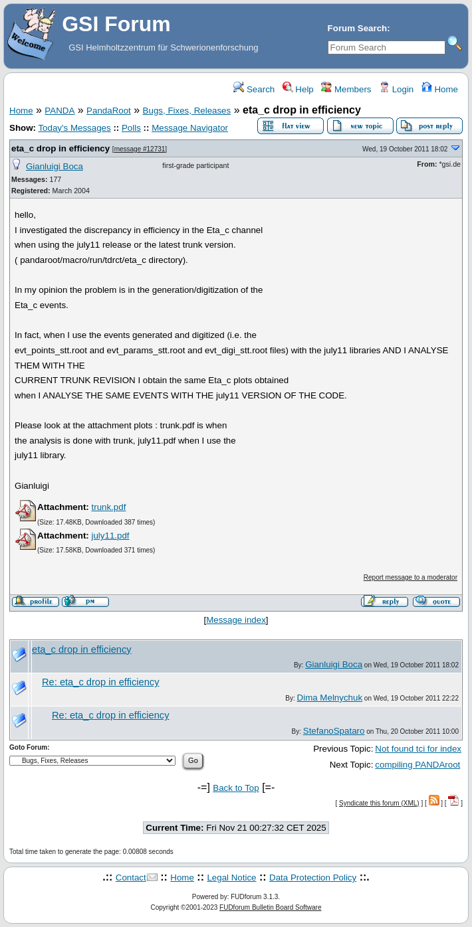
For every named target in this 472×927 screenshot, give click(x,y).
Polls (131, 128)
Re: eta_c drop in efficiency (101, 682)
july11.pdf (110, 536)
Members (346, 89)
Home (439, 89)
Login (396, 89)
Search (254, 89)
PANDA (59, 111)
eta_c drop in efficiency (60, 148)
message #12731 (140, 149)
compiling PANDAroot (417, 765)
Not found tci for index (418, 749)
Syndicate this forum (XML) (379, 803)
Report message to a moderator (410, 577)
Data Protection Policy (312, 878)
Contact (131, 878)
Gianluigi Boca (54, 166)
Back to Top (236, 788)
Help (298, 89)
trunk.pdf (108, 507)
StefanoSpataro (334, 731)
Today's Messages (74, 128)
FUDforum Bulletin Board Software (270, 907)
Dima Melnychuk (330, 698)
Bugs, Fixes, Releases (187, 111)
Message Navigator (190, 128)
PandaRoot (108, 111)
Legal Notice (231, 878)
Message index (236, 620)
